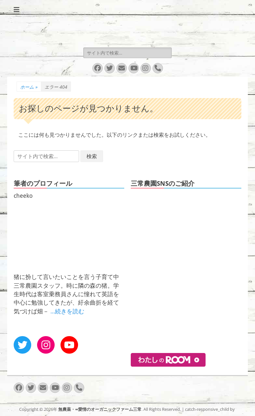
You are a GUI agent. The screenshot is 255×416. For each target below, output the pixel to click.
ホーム (29, 86)
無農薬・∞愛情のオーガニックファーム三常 (99, 409)
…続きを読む (67, 311)
